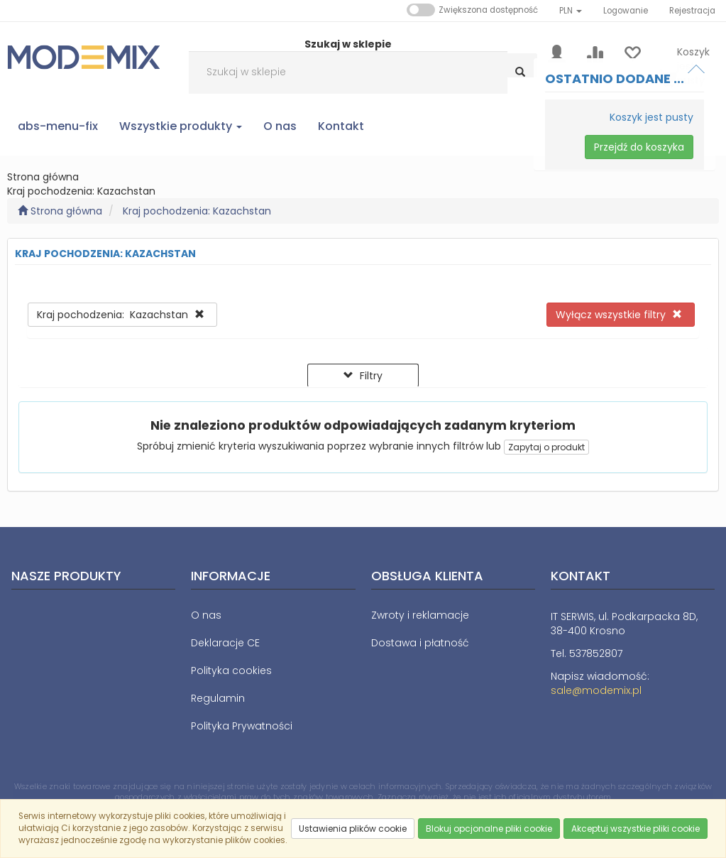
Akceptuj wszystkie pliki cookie (635, 828)
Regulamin (218, 698)
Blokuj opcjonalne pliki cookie (489, 828)
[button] (571, 10)
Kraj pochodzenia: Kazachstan (197, 211)
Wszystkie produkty (180, 126)
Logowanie (625, 10)
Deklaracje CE (225, 643)
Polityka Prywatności (241, 726)
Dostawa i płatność (420, 643)
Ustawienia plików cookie (353, 828)
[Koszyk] (684, 63)
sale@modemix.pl (596, 690)
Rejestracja (692, 10)
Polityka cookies (231, 670)
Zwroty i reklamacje (420, 615)
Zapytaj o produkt (546, 447)
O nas (206, 615)
